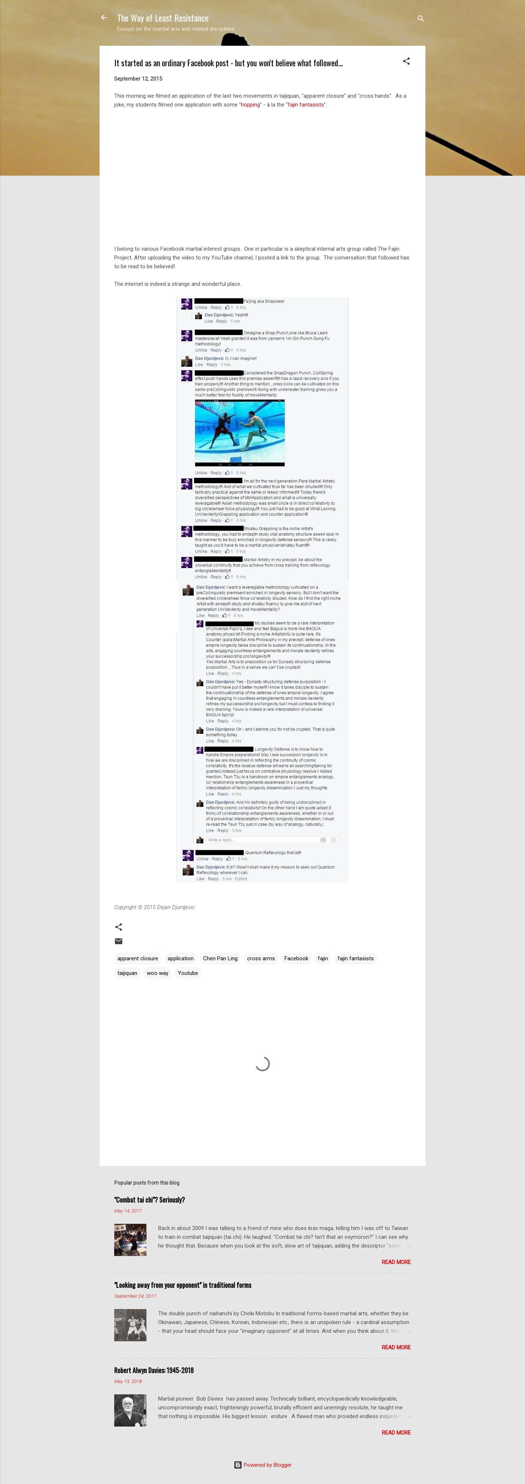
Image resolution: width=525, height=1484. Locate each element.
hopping (250, 104)
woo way (157, 973)
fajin (323, 958)
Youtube (188, 973)
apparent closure (138, 958)
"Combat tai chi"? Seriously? (149, 1199)
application (181, 958)
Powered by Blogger (263, 1465)
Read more (396, 1262)
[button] (406, 62)
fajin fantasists (306, 104)
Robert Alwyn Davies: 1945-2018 (154, 1370)
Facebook (296, 958)
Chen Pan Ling (220, 958)
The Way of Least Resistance (163, 17)
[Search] (421, 20)
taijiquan (127, 973)
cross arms (261, 958)
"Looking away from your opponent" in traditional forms (182, 1285)
